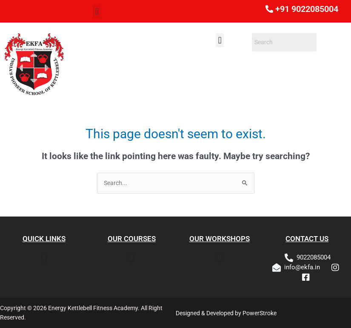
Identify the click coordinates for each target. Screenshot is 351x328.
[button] (97, 11)
